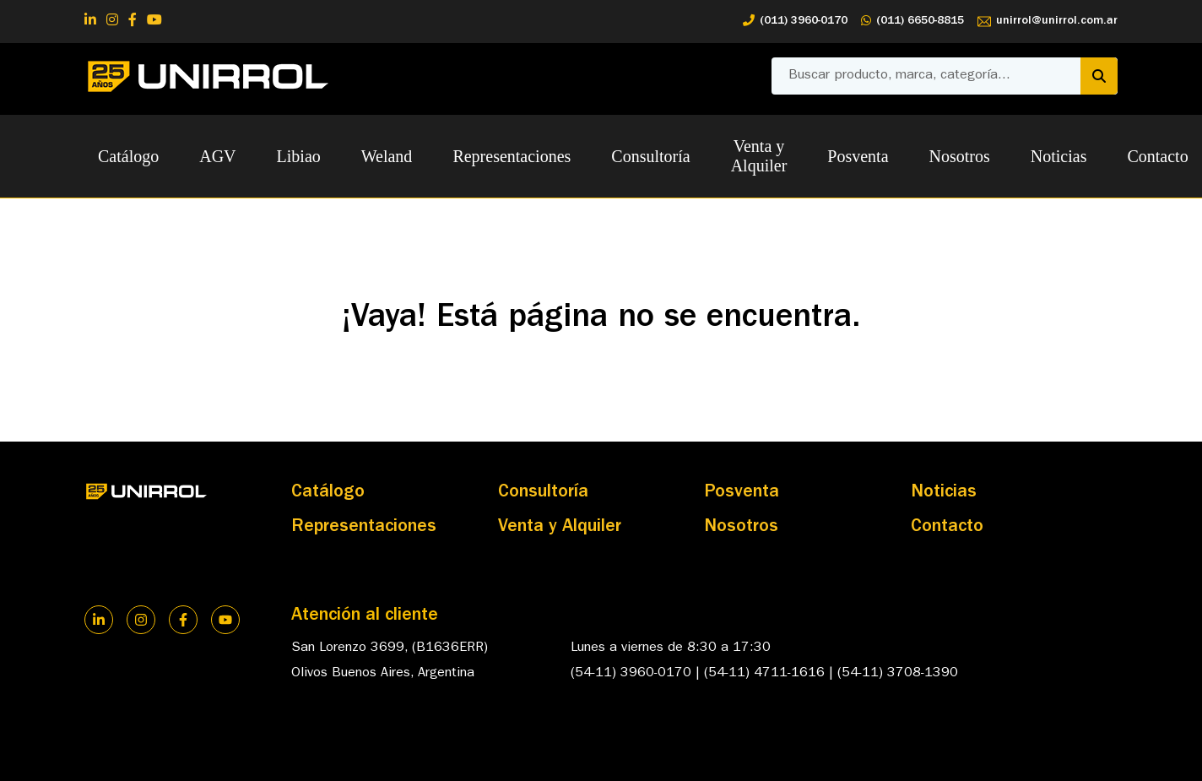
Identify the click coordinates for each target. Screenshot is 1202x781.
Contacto (1157, 156)
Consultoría (650, 156)
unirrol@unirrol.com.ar (1047, 21)
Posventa (857, 156)
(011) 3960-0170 (795, 21)
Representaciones (511, 156)
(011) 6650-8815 (912, 21)
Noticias (1059, 156)
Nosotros (959, 156)
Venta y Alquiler (759, 156)
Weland (387, 156)
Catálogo (128, 156)
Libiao (299, 156)
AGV (217, 156)
